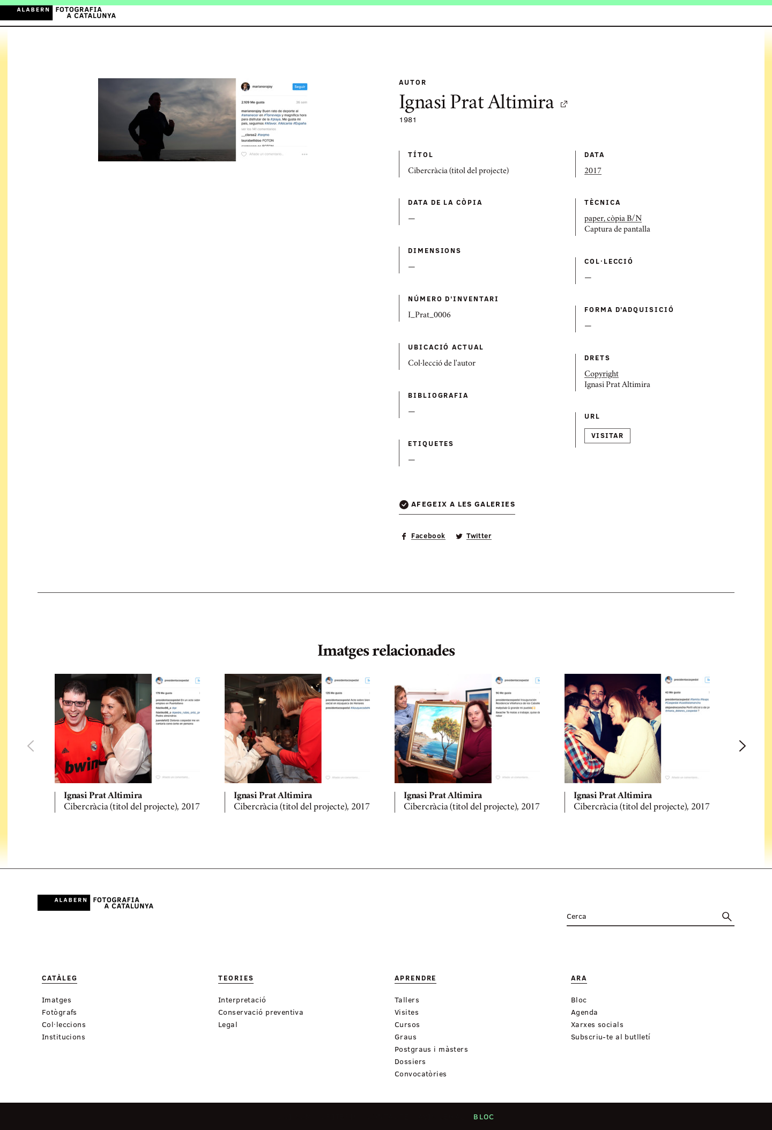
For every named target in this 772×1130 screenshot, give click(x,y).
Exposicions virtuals (460, 13)
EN (741, 13)
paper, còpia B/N (613, 219)
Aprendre (365, 13)
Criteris (342, 1120)
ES (726, 13)
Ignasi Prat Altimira (484, 104)
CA (712, 13)
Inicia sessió (673, 13)
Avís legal (440, 1120)
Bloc (481, 1120)
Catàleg (282, 13)
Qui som (298, 1120)
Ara (399, 13)
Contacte (390, 1120)
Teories (322, 13)
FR (755, 13)
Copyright (601, 374)
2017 (593, 171)
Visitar (607, 435)
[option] (131, 745)
